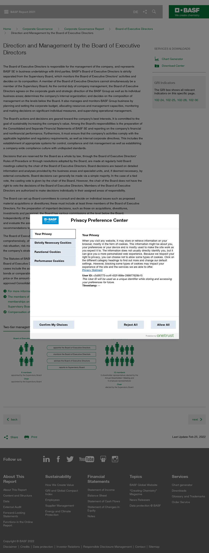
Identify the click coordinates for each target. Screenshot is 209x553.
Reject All (130, 325)
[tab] (52, 234)
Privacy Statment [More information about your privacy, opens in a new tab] (92, 270)
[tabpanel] (129, 262)
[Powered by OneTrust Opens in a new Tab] (161, 336)
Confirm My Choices (53, 325)
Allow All (163, 325)
